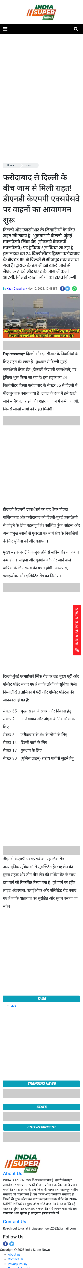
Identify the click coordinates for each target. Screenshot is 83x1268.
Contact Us (14, 1221)
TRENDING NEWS (41, 1084)
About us (14, 1254)
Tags (41, 999)
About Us (12, 1173)
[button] (5, 29)
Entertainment (41, 1127)
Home (10, 165)
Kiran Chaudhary (17, 288)
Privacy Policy (17, 1264)
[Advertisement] (40, 465)
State (41, 1107)
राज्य (29, 165)
